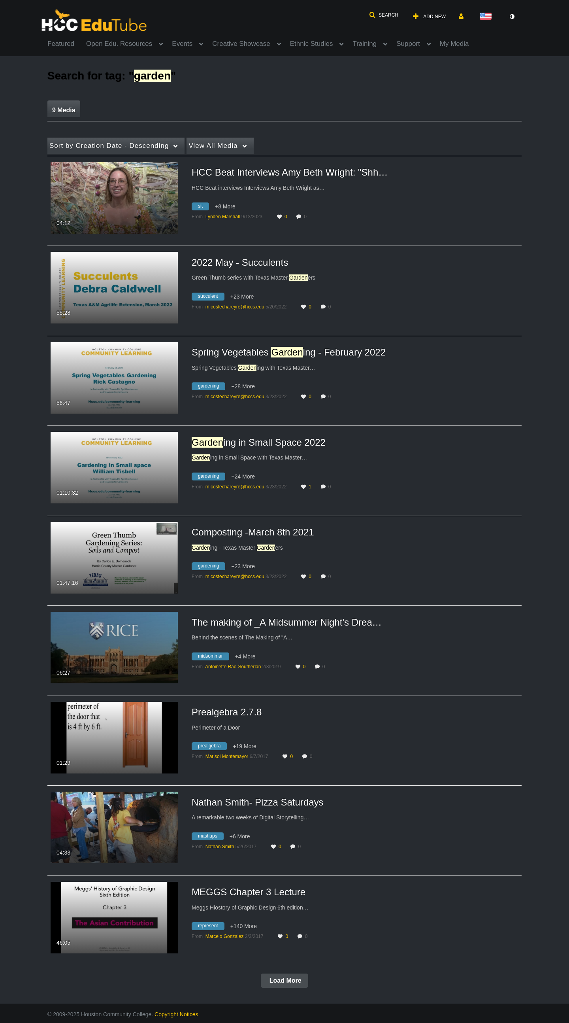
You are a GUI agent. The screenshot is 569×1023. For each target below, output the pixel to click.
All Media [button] (212, 145)
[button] (383, 15)
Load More (284, 980)
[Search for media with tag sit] (203, 207)
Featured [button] (60, 43)
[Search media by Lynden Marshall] (222, 216)
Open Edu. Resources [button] (119, 43)
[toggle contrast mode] (512, 16)
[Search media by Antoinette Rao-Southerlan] (233, 666)
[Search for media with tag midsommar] (213, 657)
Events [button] (182, 43)
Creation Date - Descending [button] (109, 145)
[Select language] (487, 16)
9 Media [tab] (63, 110)
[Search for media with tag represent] (211, 927)
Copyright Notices (176, 1014)
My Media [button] (454, 43)
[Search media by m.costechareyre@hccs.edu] (234, 307)
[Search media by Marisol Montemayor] (227, 756)
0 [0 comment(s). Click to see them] (306, 216)
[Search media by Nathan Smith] (219, 846)
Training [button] (364, 43)
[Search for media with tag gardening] (211, 387)
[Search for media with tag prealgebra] (212, 747)
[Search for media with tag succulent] (211, 297)
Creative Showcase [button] (241, 43)
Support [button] (408, 43)
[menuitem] (66, 43)
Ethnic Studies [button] (311, 43)
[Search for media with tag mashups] (211, 837)
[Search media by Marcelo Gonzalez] (224, 936)
